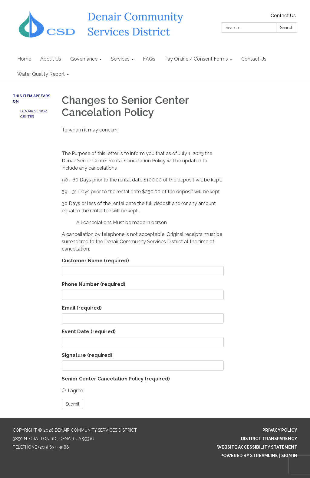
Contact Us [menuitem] (253, 59)
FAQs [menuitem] (149, 59)
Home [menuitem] (24, 59)
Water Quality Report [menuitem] (41, 74)
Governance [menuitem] (83, 59)
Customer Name (95, 261)
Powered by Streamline (249, 455)
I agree (72, 390)
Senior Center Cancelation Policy (116, 379)
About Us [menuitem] (50, 59)
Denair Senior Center (33, 114)
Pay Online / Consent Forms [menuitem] (196, 59)
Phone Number (93, 284)
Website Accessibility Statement (257, 447)
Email (82, 308)
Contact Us (283, 15)
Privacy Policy (279, 430)
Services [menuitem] (120, 59)
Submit (72, 404)
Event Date (89, 331)
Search (286, 27)
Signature (87, 355)
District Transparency (269, 438)
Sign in (289, 455)
